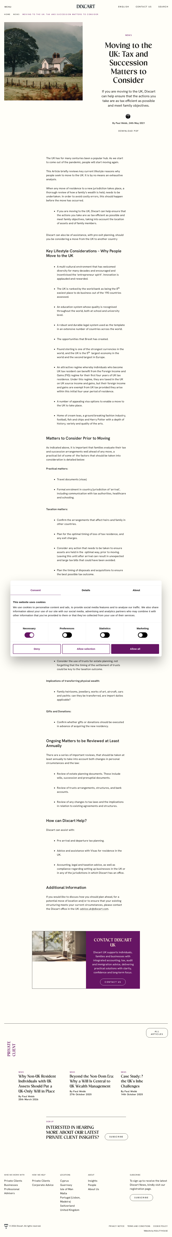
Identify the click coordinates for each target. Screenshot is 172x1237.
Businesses (11, 1185)
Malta (63, 1193)
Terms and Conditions (138, 1226)
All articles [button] (157, 1036)
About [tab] (136, 590)
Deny (37, 648)
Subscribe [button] (116, 1139)
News (16, 14)
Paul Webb (121, 123)
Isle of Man (66, 1189)
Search (163, 6)
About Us (93, 1189)
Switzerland (67, 1205)
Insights (92, 1181)
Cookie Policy (160, 1226)
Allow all (135, 648)
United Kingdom (69, 1210)
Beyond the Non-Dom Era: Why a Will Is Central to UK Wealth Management (92, 1084)
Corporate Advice (43, 1185)
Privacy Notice (116, 1226)
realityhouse (161, 1231)
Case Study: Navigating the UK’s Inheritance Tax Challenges (141, 1084)
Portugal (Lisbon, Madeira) (70, 1199)
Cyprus (64, 1181)
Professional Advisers (11, 1191)
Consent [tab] (36, 590)
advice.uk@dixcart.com (94, 912)
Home (7, 14)
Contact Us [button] (113, 985)
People (92, 1185)
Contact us (144, 6)
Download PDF (128, 131)
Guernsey (66, 1185)
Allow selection (86, 648)
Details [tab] (86, 590)
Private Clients (13, 1181)
